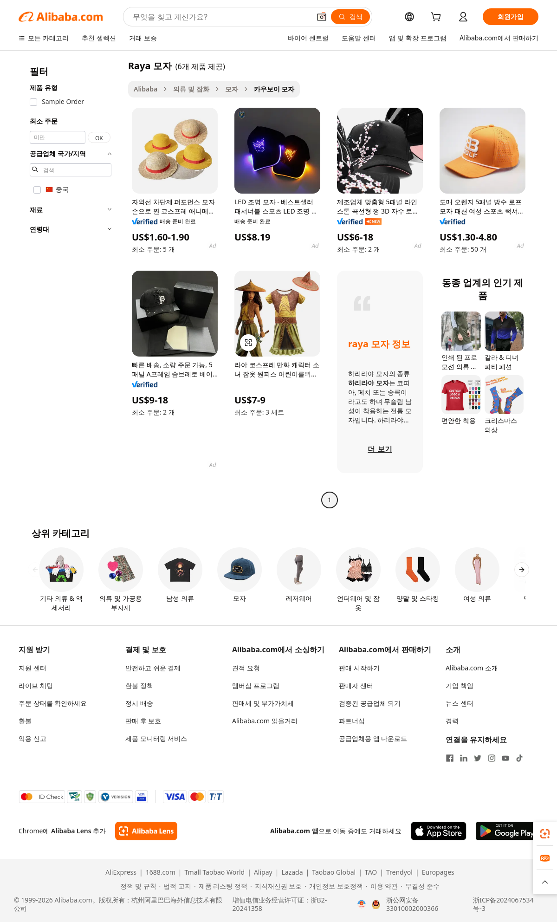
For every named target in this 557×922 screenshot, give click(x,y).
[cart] (438, 18)
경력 (452, 720)
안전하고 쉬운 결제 (153, 667)
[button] (321, 16)
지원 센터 (32, 667)
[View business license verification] (361, 904)
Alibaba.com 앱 (294, 830)
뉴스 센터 (459, 703)
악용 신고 (32, 738)
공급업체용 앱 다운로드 (373, 738)
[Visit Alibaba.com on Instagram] (491, 758)
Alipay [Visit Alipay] (263, 872)
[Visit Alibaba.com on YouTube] (505, 758)
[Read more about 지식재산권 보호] (276, 886)
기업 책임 (459, 685)
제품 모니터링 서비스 (156, 738)
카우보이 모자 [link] (274, 88)
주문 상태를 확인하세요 (53, 703)
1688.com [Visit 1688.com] (160, 872)
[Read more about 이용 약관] (382, 886)
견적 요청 (246, 667)
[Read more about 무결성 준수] (420, 886)
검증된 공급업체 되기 (370, 703)
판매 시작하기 (359, 667)
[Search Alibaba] (221, 17)
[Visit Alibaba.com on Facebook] (450, 758)
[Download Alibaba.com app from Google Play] (507, 831)
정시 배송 (139, 703)
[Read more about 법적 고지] (175, 886)
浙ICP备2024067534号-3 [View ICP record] (503, 904)
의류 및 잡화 (191, 88)
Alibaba (145, 88)
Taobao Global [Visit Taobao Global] (334, 872)
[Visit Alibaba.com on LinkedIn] (464, 758)
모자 (231, 88)
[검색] (350, 16)
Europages (438, 872)
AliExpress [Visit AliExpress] (120, 872)
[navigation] (70, 284)
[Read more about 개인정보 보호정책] (333, 886)
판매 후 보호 (143, 720)
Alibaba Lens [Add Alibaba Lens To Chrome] (71, 830)
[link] (545, 834)
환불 (25, 720)
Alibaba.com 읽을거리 (265, 720)
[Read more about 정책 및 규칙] (136, 886)
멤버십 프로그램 (255, 685)
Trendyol (399, 872)
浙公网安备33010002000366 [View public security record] (412, 904)
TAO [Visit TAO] (371, 872)
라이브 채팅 (36, 685)
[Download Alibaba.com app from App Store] (438, 831)
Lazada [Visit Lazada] (292, 872)
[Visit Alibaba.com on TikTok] (519, 758)
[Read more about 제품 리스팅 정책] (220, 886)
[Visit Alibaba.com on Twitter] (477, 758)
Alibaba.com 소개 (472, 667)
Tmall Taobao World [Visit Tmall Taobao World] (215, 872)
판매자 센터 (356, 685)
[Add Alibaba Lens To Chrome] (146, 831)
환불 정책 (139, 685)
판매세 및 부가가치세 (263, 703)
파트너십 (352, 720)
